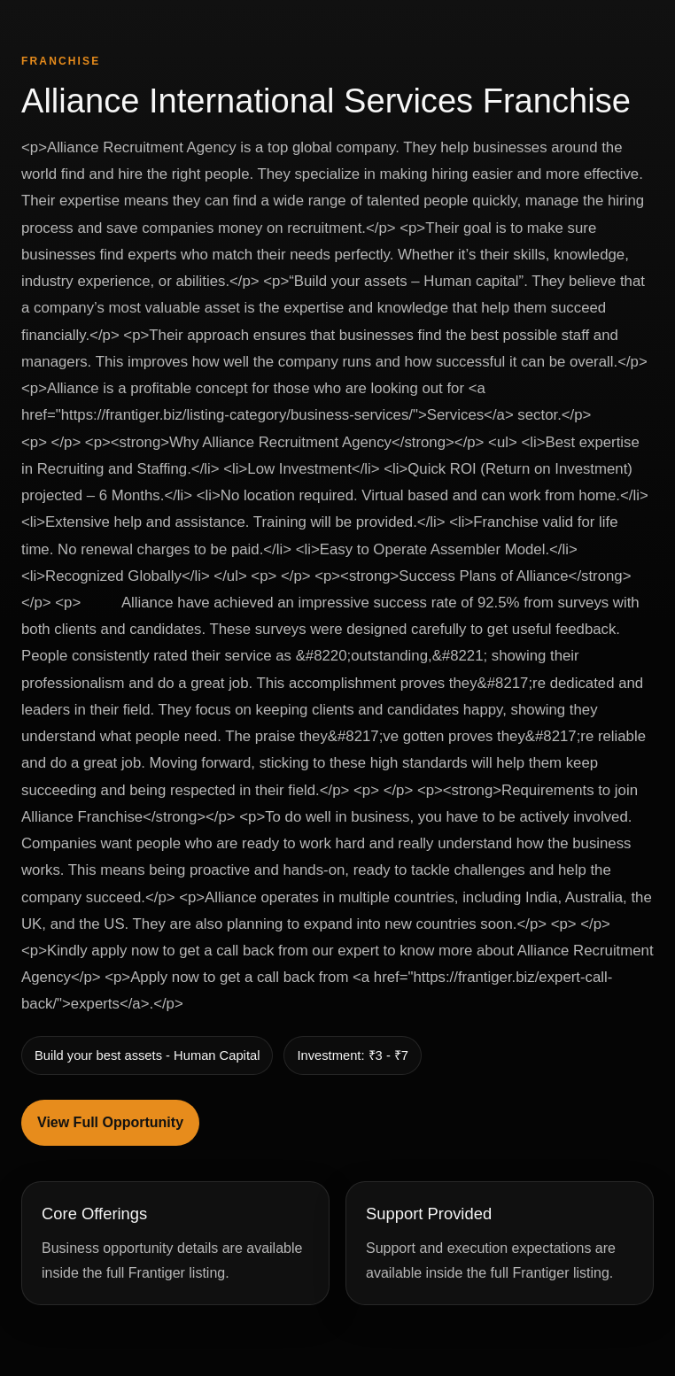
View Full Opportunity (110, 1122)
